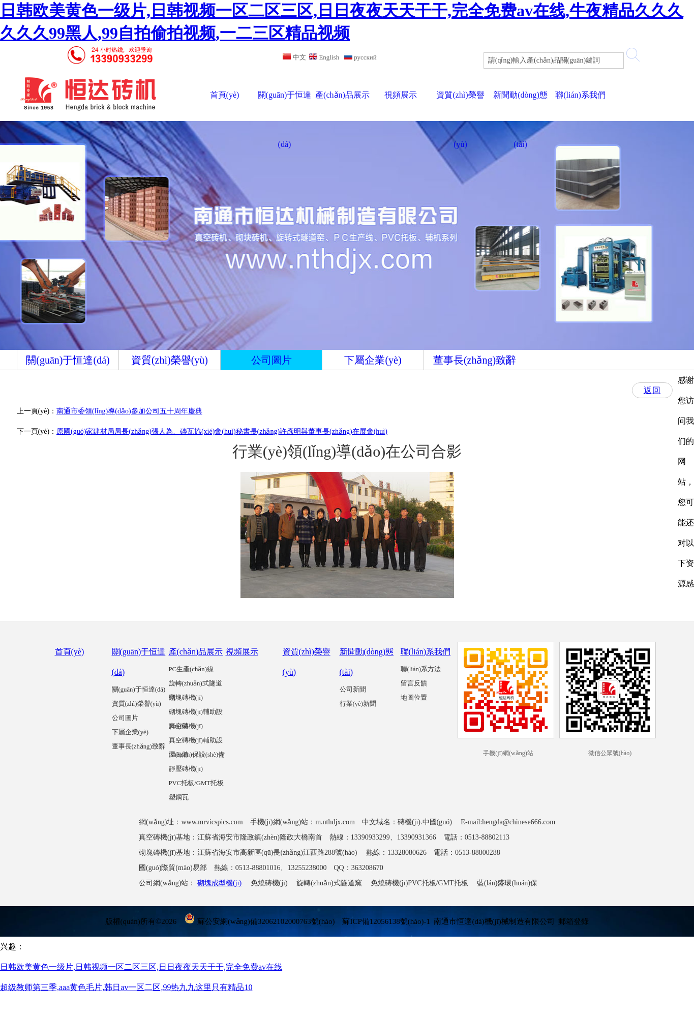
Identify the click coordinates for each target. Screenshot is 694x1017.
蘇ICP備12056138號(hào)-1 (386, 921)
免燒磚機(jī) (269, 883)
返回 (652, 390)
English (324, 57)
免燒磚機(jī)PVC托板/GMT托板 (419, 883)
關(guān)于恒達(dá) (139, 689)
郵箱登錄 (573, 921)
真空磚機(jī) (186, 726)
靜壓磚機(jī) (186, 768)
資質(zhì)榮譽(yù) (136, 703)
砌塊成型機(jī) (219, 883)
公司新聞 (353, 689)
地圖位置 (414, 697)
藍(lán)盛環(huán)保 (507, 883)
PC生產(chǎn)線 (191, 669)
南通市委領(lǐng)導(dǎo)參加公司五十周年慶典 (129, 411)
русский (360, 57)
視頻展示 (242, 651)
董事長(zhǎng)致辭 (138, 746)
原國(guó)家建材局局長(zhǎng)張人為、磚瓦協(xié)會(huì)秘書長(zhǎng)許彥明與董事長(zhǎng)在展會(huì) (221, 431)
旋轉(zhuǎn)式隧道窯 (329, 883)
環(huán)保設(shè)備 (197, 754)
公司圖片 (125, 718)
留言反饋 (414, 683)
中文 (294, 57)
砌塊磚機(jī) (186, 697)
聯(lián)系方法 (421, 669)
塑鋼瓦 (179, 797)
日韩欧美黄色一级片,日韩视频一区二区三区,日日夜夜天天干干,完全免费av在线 (141, 967)
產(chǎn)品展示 (196, 651)
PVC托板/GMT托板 (196, 783)
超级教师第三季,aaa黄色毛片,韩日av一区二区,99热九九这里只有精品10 (126, 987)
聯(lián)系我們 (426, 651)
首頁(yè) (69, 651)
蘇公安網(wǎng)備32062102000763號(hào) (259, 921)
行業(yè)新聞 (358, 703)
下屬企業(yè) (130, 732)
